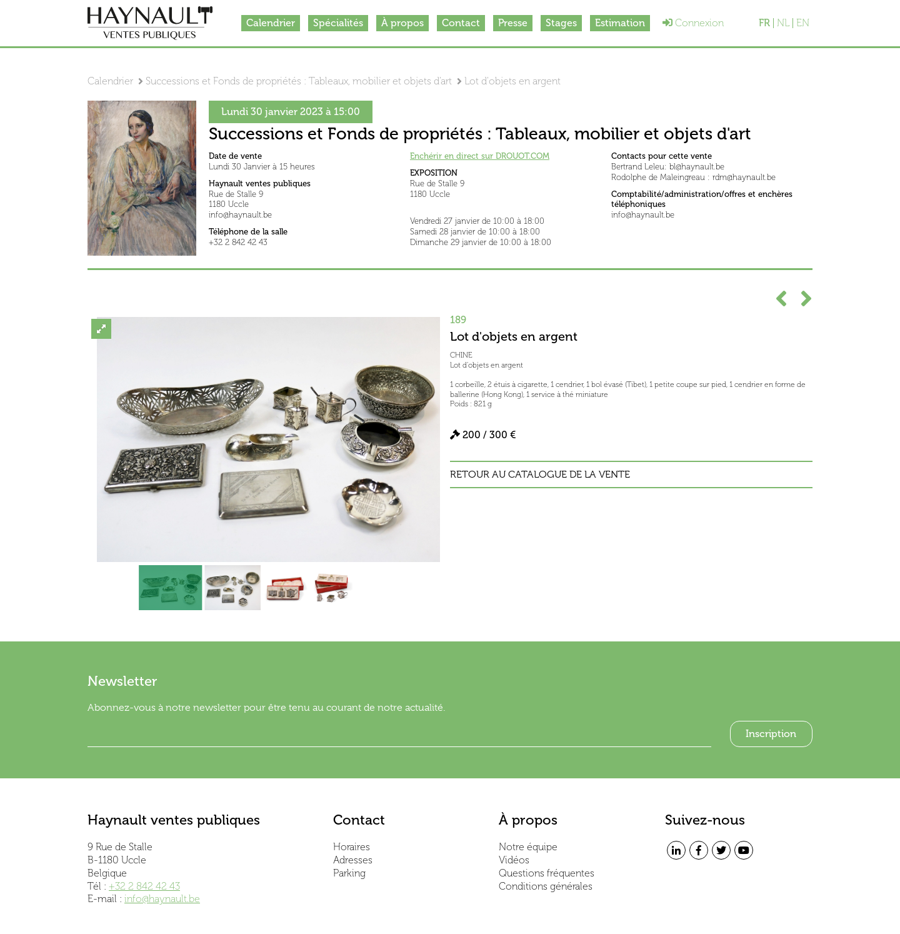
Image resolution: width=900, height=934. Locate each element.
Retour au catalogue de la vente (540, 474)
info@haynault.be (162, 899)
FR (764, 23)
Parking (349, 873)
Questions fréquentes (546, 873)
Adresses (352, 860)
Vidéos (514, 860)
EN (802, 23)
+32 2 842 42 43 (144, 886)
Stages (561, 23)
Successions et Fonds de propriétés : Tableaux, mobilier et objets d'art (299, 81)
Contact (461, 23)
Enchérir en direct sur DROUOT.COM (479, 156)
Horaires (351, 847)
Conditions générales (545, 886)
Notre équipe (528, 847)
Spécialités (338, 23)
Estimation (620, 23)
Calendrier (270, 23)
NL (783, 23)
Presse (513, 23)
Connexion (693, 23)
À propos (402, 23)
